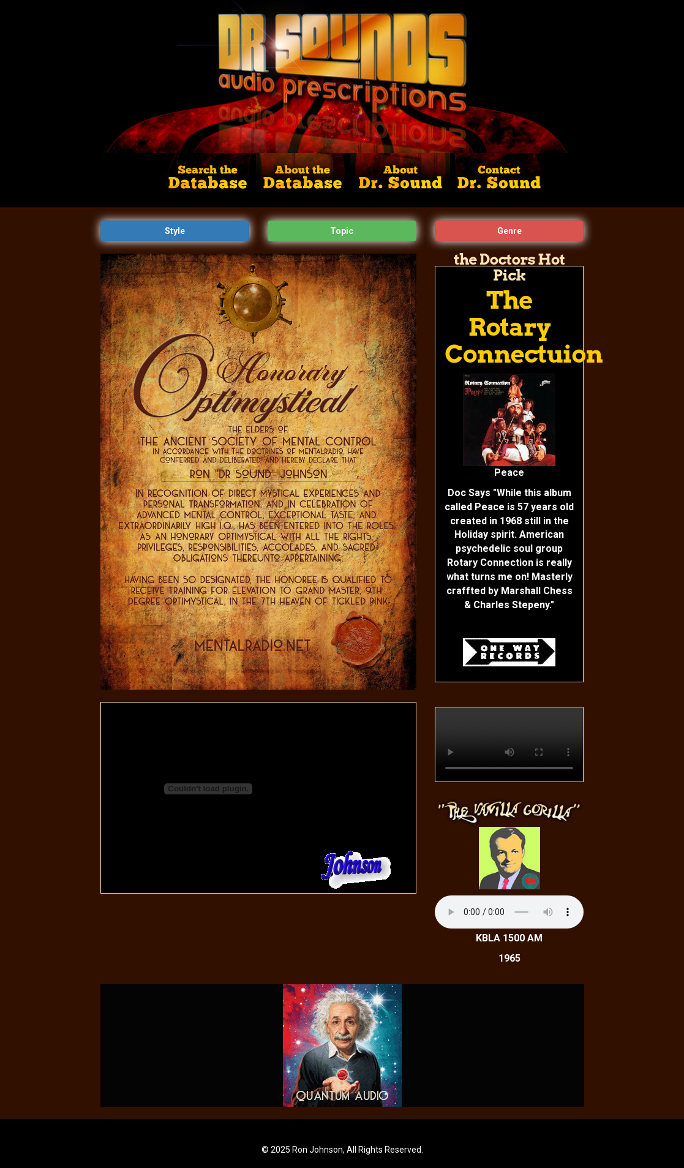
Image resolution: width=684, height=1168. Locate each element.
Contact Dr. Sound (497, 180)
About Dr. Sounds (400, 180)
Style (175, 231)
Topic (341, 231)
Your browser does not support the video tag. (509, 744)
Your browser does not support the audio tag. (509, 912)
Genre (509, 231)
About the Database (303, 180)
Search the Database (210, 180)
